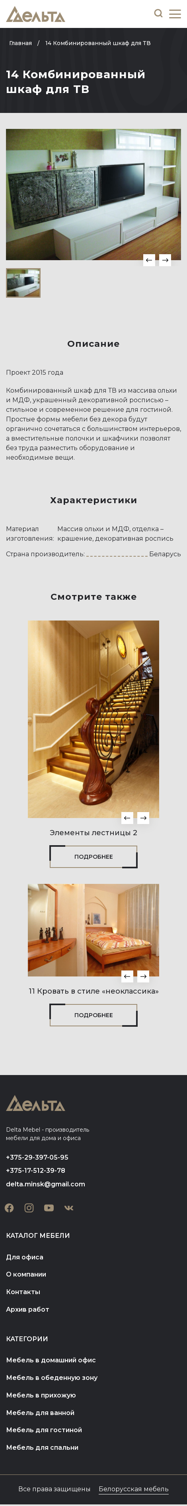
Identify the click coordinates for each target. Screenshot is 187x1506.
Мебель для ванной (40, 1414)
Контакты (23, 1293)
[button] (149, 260)
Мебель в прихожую (41, 1396)
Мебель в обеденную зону (51, 1379)
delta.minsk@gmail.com (45, 1184)
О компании (26, 1275)
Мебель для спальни (42, 1449)
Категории (27, 1340)
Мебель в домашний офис (51, 1361)
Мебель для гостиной (44, 1431)
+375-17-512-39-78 (35, 1171)
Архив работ (28, 1310)
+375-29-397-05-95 (37, 1157)
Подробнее (93, 856)
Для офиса (25, 1257)
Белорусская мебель (134, 1490)
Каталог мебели (38, 1236)
